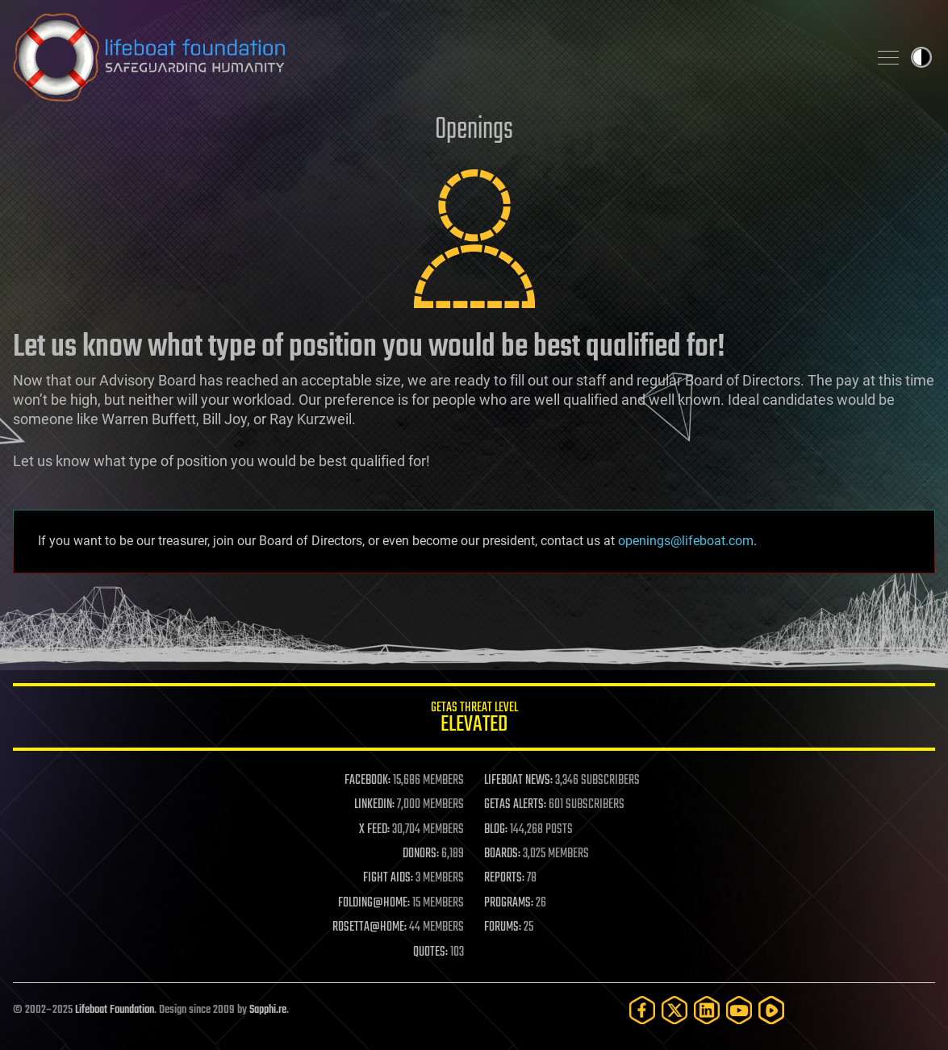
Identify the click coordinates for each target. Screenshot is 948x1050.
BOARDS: (502, 854)
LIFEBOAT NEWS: (518, 780)
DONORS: (421, 854)
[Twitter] (674, 1010)
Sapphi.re (267, 1010)
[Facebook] (642, 1010)
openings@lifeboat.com (686, 540)
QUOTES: (430, 952)
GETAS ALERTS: (515, 804)
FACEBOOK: (367, 780)
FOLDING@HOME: (374, 903)
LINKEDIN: (374, 804)
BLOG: (495, 829)
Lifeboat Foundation (114, 1010)
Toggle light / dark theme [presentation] (921, 57)
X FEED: (374, 829)
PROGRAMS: (508, 903)
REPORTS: (504, 878)
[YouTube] (739, 1010)
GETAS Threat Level (474, 720)
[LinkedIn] (707, 1010)
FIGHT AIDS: (388, 878)
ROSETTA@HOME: (369, 927)
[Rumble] (771, 1010)
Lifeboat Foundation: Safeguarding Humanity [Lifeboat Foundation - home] (433, 57)
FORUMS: (502, 927)
